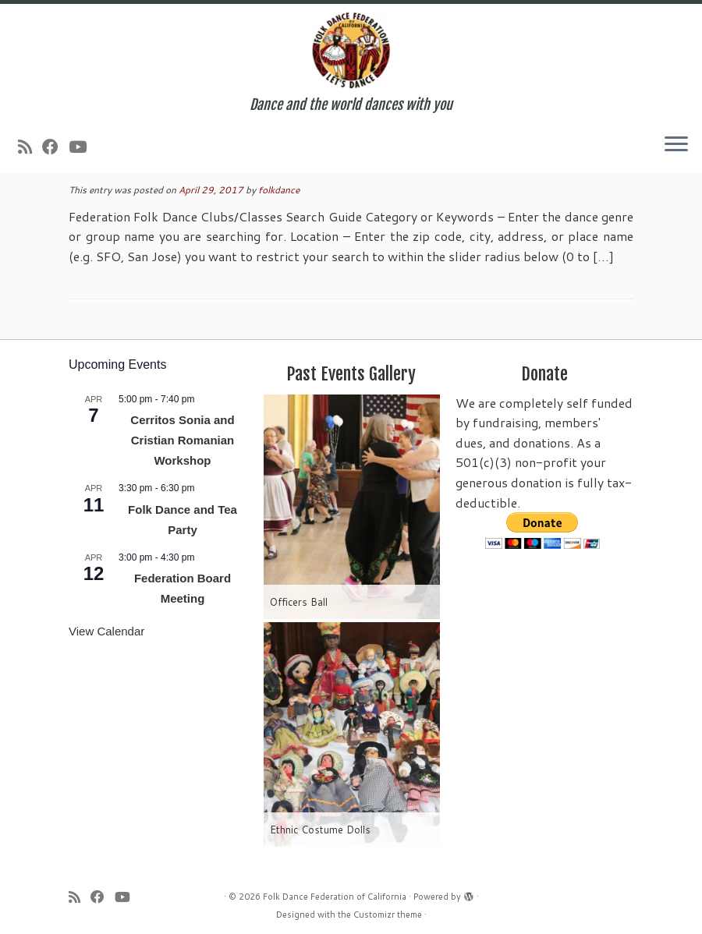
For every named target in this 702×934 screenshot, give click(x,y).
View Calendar (106, 631)
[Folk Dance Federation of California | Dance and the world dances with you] (351, 50)
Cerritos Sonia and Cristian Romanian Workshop (182, 440)
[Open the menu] (676, 145)
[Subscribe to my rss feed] (30, 146)
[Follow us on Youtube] (83, 146)
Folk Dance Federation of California (334, 896)
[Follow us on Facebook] (55, 146)
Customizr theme (387, 914)
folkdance (279, 189)
